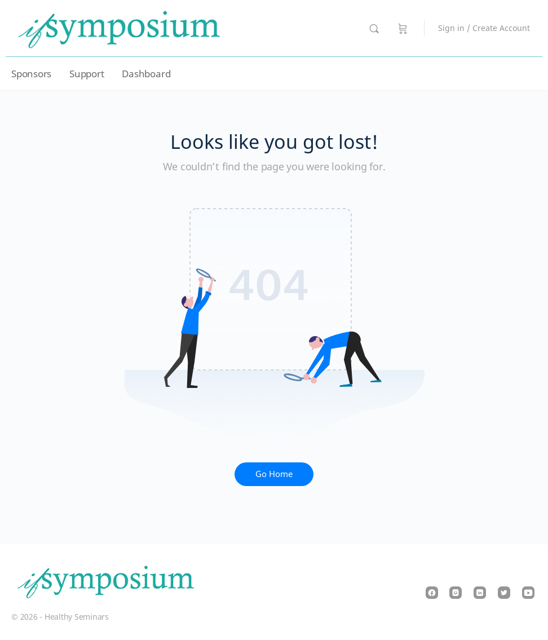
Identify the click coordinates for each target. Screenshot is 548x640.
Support (86, 73)
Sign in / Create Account (484, 28)
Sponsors (31, 73)
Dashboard (146, 73)
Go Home (274, 473)
